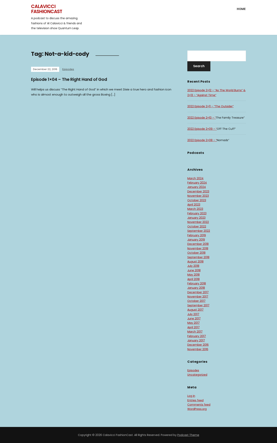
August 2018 (195, 261)
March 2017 (195, 332)
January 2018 (196, 288)
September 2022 (198, 231)
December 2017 (198, 292)
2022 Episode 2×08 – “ (202, 140)
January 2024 (196, 187)
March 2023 (195, 209)
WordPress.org (197, 409)
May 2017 (193, 323)
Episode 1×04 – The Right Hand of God (72, 79)
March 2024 (195, 178)
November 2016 (197, 349)
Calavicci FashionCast (46, 9)
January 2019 (196, 240)
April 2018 (193, 279)
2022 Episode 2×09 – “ (202, 129)
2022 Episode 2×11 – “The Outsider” (210, 106)
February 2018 (196, 283)
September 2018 (198, 257)
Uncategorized (197, 375)
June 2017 (194, 318)
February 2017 (196, 336)
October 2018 (196, 253)
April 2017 (193, 327)
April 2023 (193, 205)
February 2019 (196, 235)
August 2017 (195, 310)
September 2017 (198, 305)
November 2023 (198, 196)
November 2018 (197, 248)
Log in (191, 396)
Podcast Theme (188, 435)
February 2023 (196, 213)
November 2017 (197, 297)
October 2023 (196, 200)
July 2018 (193, 266)
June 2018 (194, 270)
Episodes (68, 69)
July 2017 (193, 314)
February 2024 (197, 183)
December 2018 (198, 244)
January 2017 (196, 340)
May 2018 (193, 275)
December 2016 (198, 345)
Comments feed (198, 405)
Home (241, 9)
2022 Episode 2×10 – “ (201, 118)
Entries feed (195, 400)
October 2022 (196, 226)
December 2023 (198, 191)
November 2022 (198, 222)
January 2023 (196, 218)
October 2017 (196, 301)
